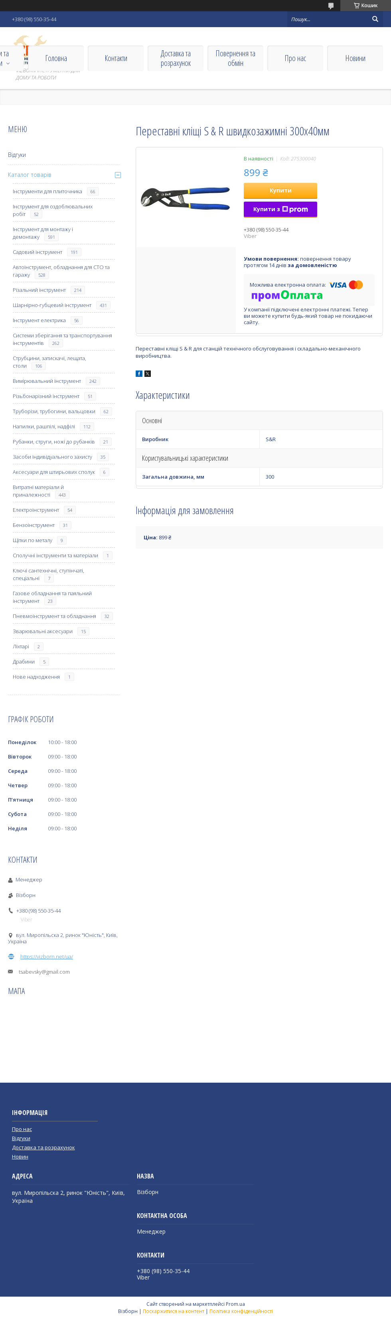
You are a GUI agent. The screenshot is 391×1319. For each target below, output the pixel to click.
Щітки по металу (32, 540)
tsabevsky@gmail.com (44, 971)
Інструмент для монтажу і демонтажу (43, 233)
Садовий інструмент (37, 251)
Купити (281, 190)
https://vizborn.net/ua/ (46, 956)
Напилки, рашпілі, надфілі (44, 426)
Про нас (295, 58)
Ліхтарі (21, 646)
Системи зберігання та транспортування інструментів (62, 339)
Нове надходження (36, 676)
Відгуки (17, 154)
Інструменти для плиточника (47, 191)
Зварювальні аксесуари (43, 631)
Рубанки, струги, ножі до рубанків (54, 441)
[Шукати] (375, 19)
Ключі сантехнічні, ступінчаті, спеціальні (48, 574)
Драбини (24, 661)
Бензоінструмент (34, 525)
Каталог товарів (29, 174)
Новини (355, 58)
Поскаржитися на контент (173, 1311)
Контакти (116, 58)
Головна (56, 58)
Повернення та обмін (235, 58)
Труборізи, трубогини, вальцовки (54, 411)
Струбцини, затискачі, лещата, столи (49, 362)
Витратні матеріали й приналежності (38, 490)
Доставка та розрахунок (176, 58)
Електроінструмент (36, 509)
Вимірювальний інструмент (47, 380)
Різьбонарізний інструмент (46, 396)
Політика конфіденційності (241, 1311)
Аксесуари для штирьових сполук (54, 471)
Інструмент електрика (39, 320)
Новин (20, 1156)
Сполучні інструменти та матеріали (55, 555)
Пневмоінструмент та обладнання (54, 616)
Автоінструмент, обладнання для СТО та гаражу (61, 270)
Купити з (280, 209)
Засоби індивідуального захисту (52, 456)
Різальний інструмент (39, 289)
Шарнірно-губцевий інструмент (52, 305)
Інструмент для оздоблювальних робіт (53, 210)
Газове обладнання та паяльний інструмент (52, 597)
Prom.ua (235, 1304)
